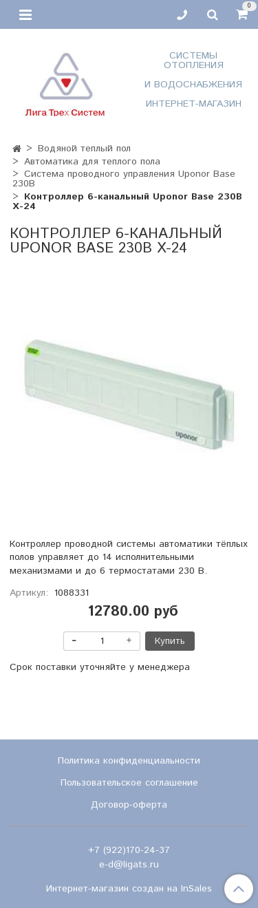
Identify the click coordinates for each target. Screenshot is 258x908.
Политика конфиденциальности (129, 761)
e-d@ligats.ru (129, 865)
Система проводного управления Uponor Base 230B (124, 179)
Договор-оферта (129, 805)
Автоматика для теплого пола (92, 162)
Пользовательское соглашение (129, 783)
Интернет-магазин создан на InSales (129, 889)
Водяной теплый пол (84, 148)
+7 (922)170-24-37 (129, 850)
